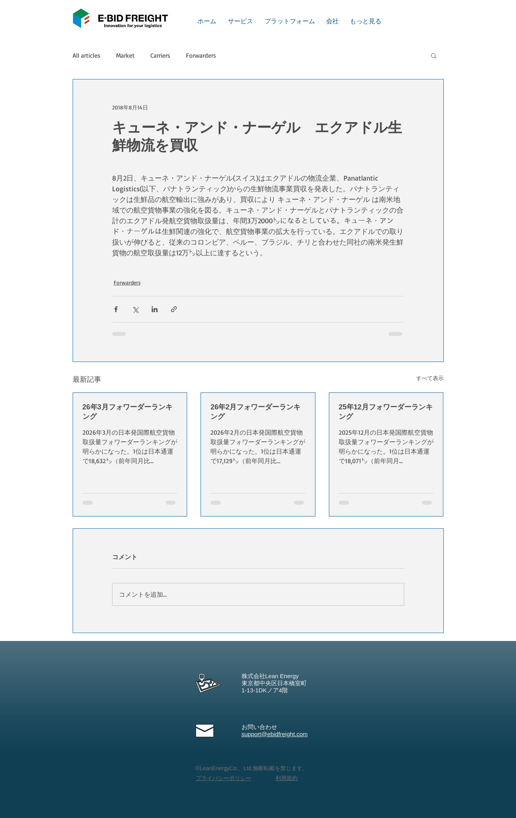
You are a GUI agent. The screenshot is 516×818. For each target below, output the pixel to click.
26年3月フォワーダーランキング (128, 411)
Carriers (160, 55)
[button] (433, 55)
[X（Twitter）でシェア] (135, 309)
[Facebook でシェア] (116, 309)
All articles (86, 55)
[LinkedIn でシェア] (154, 309)
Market (125, 55)
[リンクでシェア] (174, 309)
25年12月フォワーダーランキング (386, 411)
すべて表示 (430, 378)
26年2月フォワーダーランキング (255, 411)
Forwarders (201, 55)
